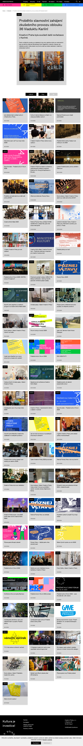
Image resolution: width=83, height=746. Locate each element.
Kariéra (25, 720)
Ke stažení (52, 1)
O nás (38, 1)
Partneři (44, 1)
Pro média (59, 1)
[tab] (31, 94)
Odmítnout (47, 743)
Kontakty (66, 1)
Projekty (25, 1)
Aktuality (32, 1)
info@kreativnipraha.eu (71, 727)
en (79, 1)
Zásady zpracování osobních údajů (28, 725)
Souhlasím (36, 743)
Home (4, 10)
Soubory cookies (28, 728)
